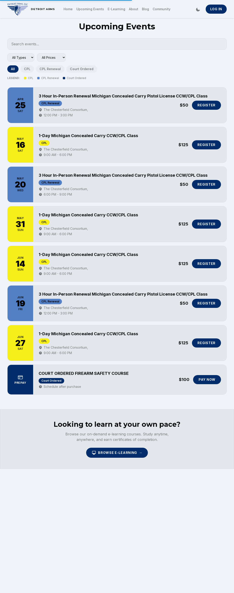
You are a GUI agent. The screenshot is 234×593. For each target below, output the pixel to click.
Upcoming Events (90, 9)
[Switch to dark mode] (198, 9)
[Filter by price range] (51, 57)
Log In (216, 9)
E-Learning (116, 9)
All (13, 69)
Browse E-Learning (117, 452)
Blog (145, 9)
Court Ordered (81, 69)
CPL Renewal (50, 69)
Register (206, 105)
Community (161, 9)
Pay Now (207, 379)
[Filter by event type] (20, 57)
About (133, 9)
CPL (27, 69)
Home (68, 9)
